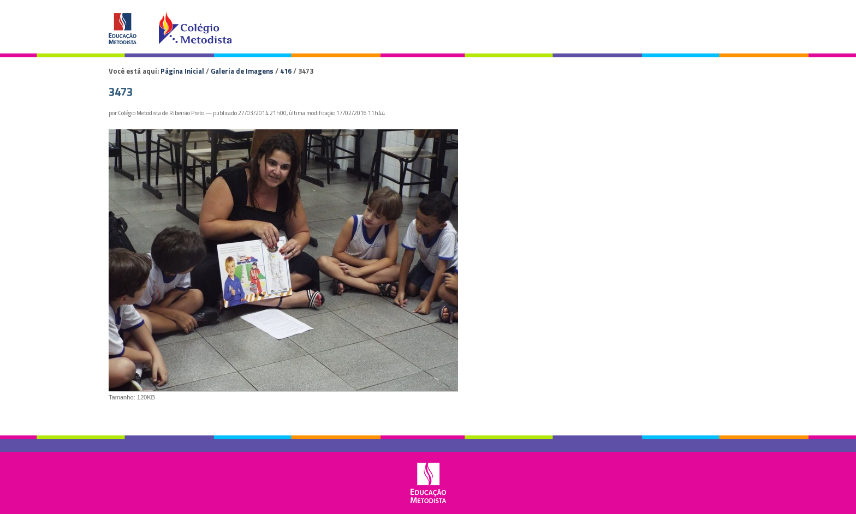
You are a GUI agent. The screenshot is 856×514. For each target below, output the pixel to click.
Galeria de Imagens (242, 70)
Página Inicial (182, 70)
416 (286, 70)
